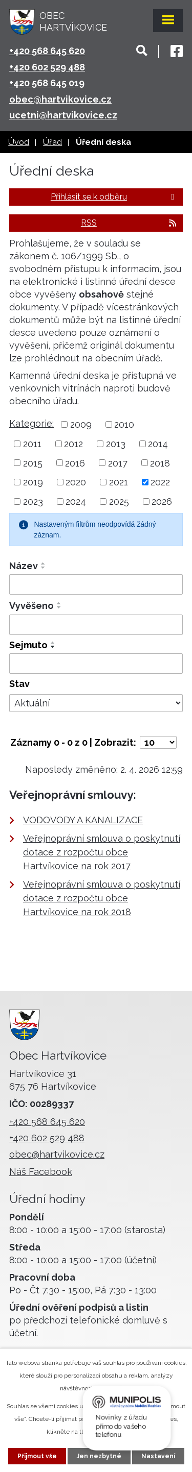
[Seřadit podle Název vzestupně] (43, 563)
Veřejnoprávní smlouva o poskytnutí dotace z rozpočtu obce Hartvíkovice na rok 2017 (101, 852)
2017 (117, 462)
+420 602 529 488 (47, 67)
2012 (73, 443)
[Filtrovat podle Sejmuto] (96, 663)
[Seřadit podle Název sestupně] (43, 568)
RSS (129, 223)
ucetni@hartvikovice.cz (63, 115)
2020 (76, 482)
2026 (162, 501)
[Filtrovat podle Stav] (96, 703)
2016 (75, 462)
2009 (81, 424)
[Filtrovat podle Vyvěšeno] (96, 625)
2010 (124, 424)
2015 (32, 462)
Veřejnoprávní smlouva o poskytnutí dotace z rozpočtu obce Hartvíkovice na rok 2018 (101, 898)
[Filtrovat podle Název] (96, 584)
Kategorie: (31, 423)
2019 (33, 482)
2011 (32, 443)
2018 (160, 462)
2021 (118, 482)
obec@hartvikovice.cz (60, 99)
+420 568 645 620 (47, 50)
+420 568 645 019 (46, 83)
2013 (115, 443)
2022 (160, 482)
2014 (158, 443)
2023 (33, 501)
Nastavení (158, 1456)
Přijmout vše (37, 1456)
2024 (76, 501)
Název (23, 565)
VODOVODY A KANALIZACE (83, 820)
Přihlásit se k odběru (114, 197)
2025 (119, 501)
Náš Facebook (40, 1171)
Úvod (18, 142)
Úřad (52, 142)
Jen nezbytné (99, 1456)
